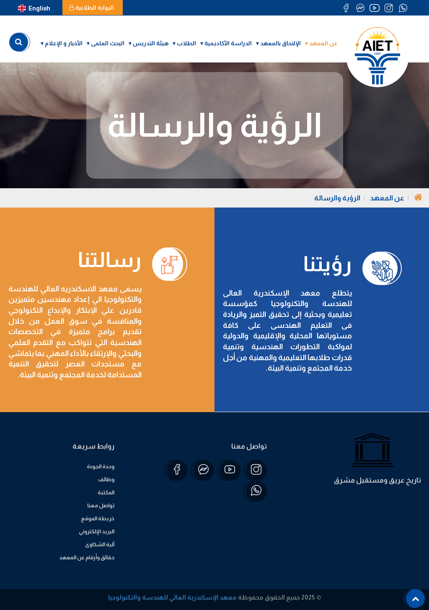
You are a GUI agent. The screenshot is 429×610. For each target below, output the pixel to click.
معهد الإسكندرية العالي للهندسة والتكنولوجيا (172, 597)
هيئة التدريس (150, 43)
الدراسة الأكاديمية (228, 43)
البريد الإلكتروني (96, 531)
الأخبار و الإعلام (64, 43)
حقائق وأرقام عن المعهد (86, 557)
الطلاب (186, 43)
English (34, 8)
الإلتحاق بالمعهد (280, 43)
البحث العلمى (107, 43)
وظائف (106, 479)
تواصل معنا (100, 505)
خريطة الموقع (97, 518)
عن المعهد (323, 43)
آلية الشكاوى (99, 544)
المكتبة (106, 492)
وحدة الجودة (100, 466)
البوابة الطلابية (91, 7)
